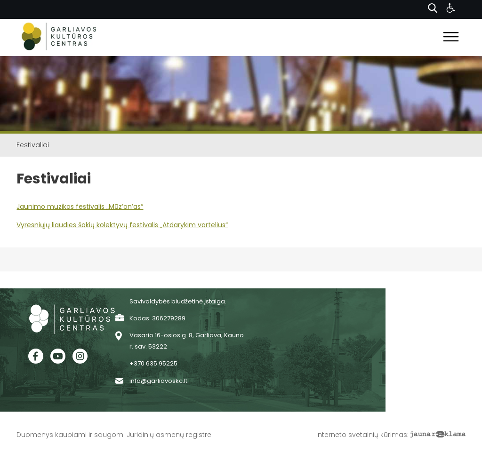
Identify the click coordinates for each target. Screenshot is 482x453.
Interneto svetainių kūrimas (361, 434)
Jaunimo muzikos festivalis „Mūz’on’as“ (79, 206)
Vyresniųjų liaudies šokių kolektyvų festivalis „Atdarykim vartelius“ (122, 225)
